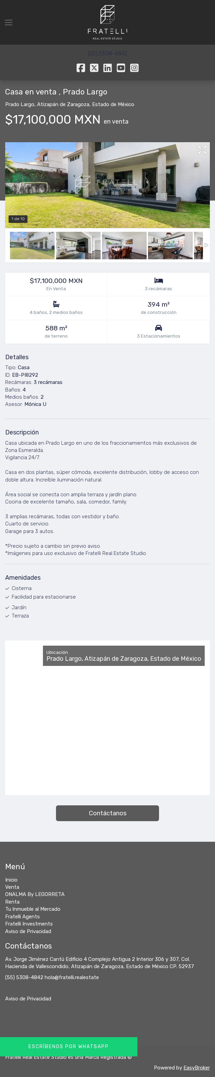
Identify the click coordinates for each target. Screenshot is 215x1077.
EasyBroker (196, 1068)
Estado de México (113, 104)
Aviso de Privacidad (28, 999)
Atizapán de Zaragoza (63, 104)
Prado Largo (19, 104)
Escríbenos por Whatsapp (69, 1047)
